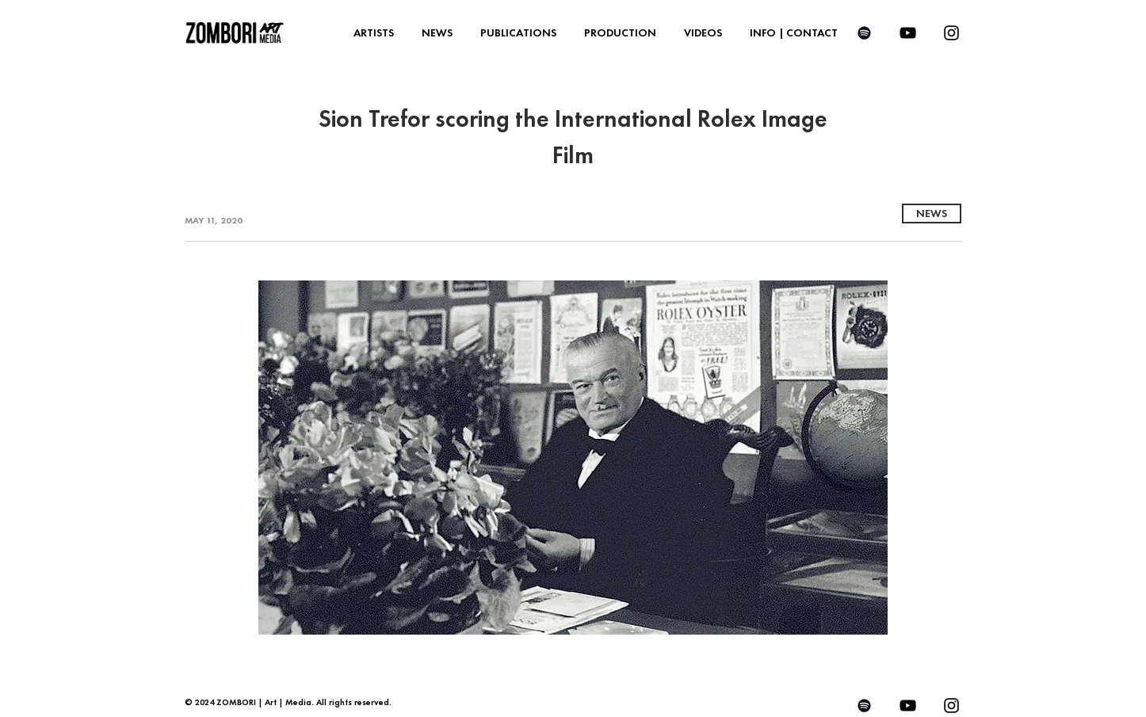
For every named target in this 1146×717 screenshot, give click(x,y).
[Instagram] (951, 33)
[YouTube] (908, 33)
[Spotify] (864, 33)
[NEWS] (931, 213)
